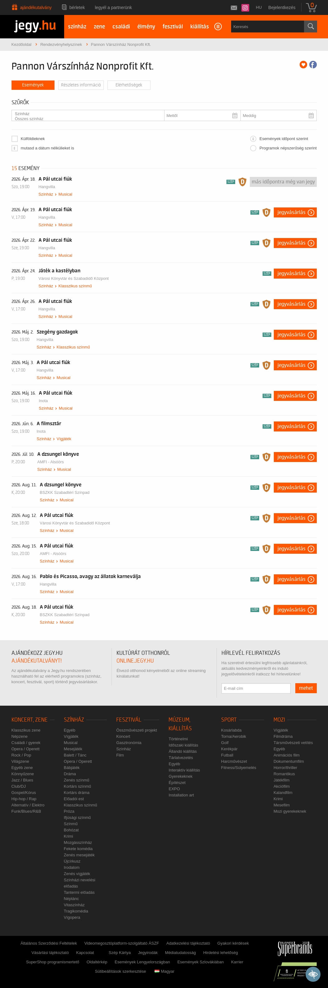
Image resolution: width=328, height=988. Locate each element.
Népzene (20, 736)
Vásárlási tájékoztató (50, 952)
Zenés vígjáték (77, 873)
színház (77, 26)
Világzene (20, 761)
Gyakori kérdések (233, 943)
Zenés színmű (76, 780)
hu (259, 7)
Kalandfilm (282, 792)
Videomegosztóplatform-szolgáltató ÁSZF (121, 943)
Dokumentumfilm (288, 761)
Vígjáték (64, 438)
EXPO (174, 788)
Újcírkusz (72, 861)
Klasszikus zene (26, 730)
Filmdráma (282, 736)
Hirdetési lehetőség (220, 952)
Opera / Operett (26, 749)
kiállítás (199, 26)
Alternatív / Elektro (28, 805)
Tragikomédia (76, 911)
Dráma (70, 773)
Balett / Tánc (75, 755)
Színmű (71, 823)
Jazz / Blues (22, 780)
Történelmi (178, 739)
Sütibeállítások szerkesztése (120, 971)
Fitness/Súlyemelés (238, 767)
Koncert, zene (30, 720)
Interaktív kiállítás (184, 770)
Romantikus (284, 773)
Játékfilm (281, 780)
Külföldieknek (33, 138)
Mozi (279, 720)
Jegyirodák (148, 952)
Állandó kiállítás (183, 751)
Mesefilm (281, 805)
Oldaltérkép (97, 962)
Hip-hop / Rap (24, 798)
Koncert (123, 736)
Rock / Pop (21, 755)
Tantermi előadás (79, 892)
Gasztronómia (128, 742)
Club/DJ (19, 786)
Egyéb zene (22, 767)
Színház (85, 113)
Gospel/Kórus (24, 792)
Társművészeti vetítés (293, 742)
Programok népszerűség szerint (288, 148)
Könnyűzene (23, 773)
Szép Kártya (120, 952)
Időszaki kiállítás (183, 745)
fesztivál (173, 26)
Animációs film (286, 755)
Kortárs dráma (76, 792)
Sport (229, 720)
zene (99, 26)
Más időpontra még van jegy (283, 182)
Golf (225, 742)
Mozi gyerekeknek (289, 811)
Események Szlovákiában (200, 962)
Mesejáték (73, 749)
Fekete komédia (78, 848)
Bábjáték (72, 767)
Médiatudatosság (180, 952)
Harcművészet (234, 761)
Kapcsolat (85, 952)
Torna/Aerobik (233, 736)
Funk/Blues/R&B (26, 811)
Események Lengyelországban (142, 962)
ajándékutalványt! (37, 661)
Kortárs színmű (77, 786)
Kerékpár (229, 749)
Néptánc (71, 898)
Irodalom (72, 867)
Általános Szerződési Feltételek (49, 943)
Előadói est (74, 798)
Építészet (177, 782)
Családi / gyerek (26, 742)
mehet (306, 688)
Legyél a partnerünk (113, 7)
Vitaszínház (74, 905)
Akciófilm (281, 786)
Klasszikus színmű (75, 286)
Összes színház (85, 118)
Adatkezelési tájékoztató (188, 943)
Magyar (164, 971)
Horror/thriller (285, 767)
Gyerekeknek (181, 776)
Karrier (237, 962)
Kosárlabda (231, 730)
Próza (69, 811)
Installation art (181, 795)
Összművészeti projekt (136, 730)
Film (120, 755)
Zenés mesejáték (79, 855)
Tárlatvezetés (181, 757)
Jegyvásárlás (292, 212)
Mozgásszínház (78, 842)
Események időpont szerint (283, 138)
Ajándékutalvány (36, 7)
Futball (227, 755)
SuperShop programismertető (52, 962)
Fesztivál (128, 720)
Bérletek (77, 7)
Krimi (68, 836)
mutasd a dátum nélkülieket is (47, 148)
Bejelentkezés (281, 7)
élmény (146, 26)
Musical (65, 194)
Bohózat (71, 830)
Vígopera (72, 917)
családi (121, 26)
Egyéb (69, 730)
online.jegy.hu (135, 661)
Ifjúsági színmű (77, 817)
